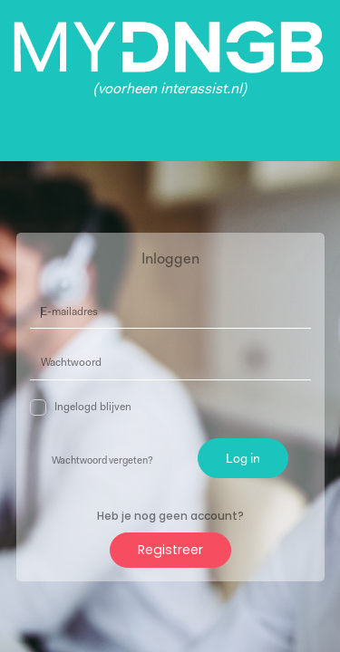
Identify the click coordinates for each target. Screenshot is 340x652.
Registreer (170, 550)
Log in (243, 459)
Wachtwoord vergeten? (102, 461)
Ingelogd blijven (80, 407)
